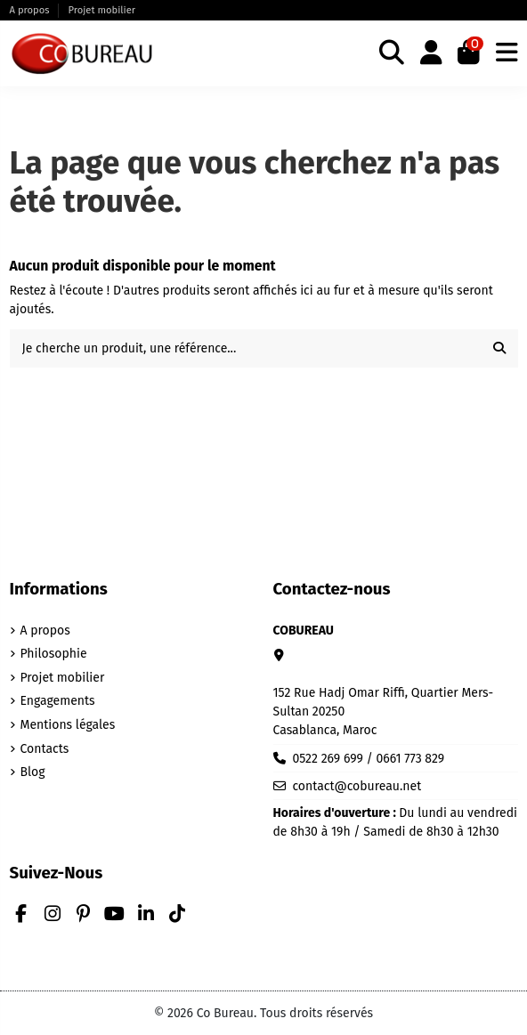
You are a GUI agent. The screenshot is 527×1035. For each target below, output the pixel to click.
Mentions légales (68, 724)
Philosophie (53, 653)
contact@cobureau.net (356, 786)
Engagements (57, 700)
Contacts (44, 748)
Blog (32, 772)
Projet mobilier (101, 10)
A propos (31, 10)
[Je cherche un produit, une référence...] (499, 348)
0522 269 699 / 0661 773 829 (368, 758)
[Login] (431, 54)
